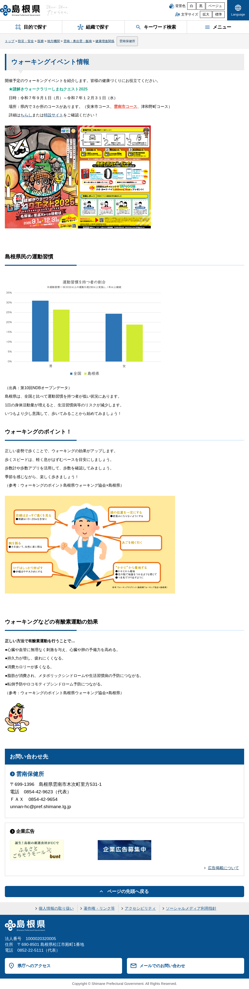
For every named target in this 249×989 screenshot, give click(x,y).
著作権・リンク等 (99, 908)
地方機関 (53, 41)
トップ (9, 41)
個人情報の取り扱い (56, 908)
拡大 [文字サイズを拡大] (206, 14)
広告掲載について (223, 868)
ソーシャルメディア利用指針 (191, 908)
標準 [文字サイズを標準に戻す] (218, 14)
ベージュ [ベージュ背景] (215, 6)
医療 (40, 41)
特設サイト (53, 115)
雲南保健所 (127, 41)
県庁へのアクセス (34, 965)
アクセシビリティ (140, 908)
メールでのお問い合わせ (162, 965)
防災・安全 (26, 41)
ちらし (26, 115)
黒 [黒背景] (201, 6)
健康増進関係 (104, 41)
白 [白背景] (191, 6)
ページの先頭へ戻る (128, 891)
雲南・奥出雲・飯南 (77, 41)
